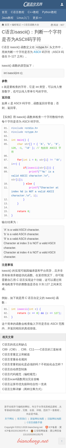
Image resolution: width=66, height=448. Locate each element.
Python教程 (49, 12)
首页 (4, 12)
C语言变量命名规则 (14, 359)
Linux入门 (23, 17)
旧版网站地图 (54, 418)
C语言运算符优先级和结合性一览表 (24, 384)
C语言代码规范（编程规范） (20, 374)
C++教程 (33, 12)
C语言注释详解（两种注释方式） (23, 389)
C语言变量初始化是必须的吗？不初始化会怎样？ (33, 364)
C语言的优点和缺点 (14, 344)
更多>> (37, 17)
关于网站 (9, 418)
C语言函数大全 (31, 24)
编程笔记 (16, 24)
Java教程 (7, 17)
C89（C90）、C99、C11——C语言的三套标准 (32, 349)
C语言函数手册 (34, 422)
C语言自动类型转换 (14, 369)
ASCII (37, 51)
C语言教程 (17, 12)
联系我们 (22, 418)
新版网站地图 (37, 418)
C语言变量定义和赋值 (16, 354)
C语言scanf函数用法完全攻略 (20, 379)
